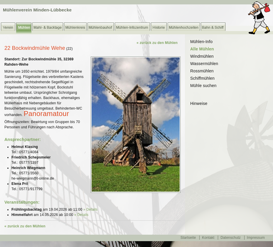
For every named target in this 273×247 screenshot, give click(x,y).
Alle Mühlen (202, 49)
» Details (90, 209)
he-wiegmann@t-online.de (32, 178)
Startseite (188, 238)
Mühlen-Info (201, 41)
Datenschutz (230, 238)
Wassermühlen (204, 63)
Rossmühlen (202, 71)
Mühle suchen (203, 85)
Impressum (256, 238)
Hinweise (198, 103)
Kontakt (208, 238)
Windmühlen (202, 56)
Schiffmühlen (202, 78)
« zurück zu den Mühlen (157, 43)
